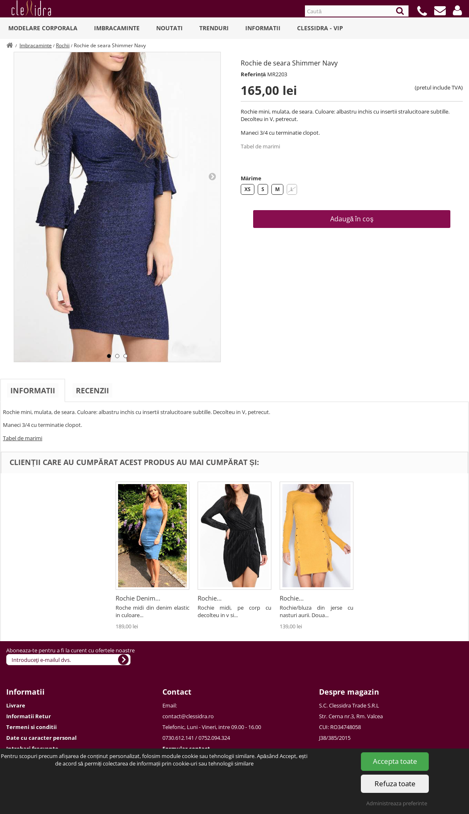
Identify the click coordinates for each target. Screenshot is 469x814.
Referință (253, 74)
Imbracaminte (117, 28)
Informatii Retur (28, 716)
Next (212, 176)
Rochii (63, 45)
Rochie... (210, 598)
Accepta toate (395, 761)
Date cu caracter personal (41, 737)
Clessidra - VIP (320, 28)
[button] (457, 10)
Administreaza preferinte (396, 803)
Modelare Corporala (42, 28)
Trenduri (214, 28)
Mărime (251, 178)
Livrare (15, 705)
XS (247, 189)
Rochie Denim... (138, 598)
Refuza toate (395, 783)
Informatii (262, 28)
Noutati (169, 28)
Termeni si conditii (31, 727)
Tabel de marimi (260, 146)
